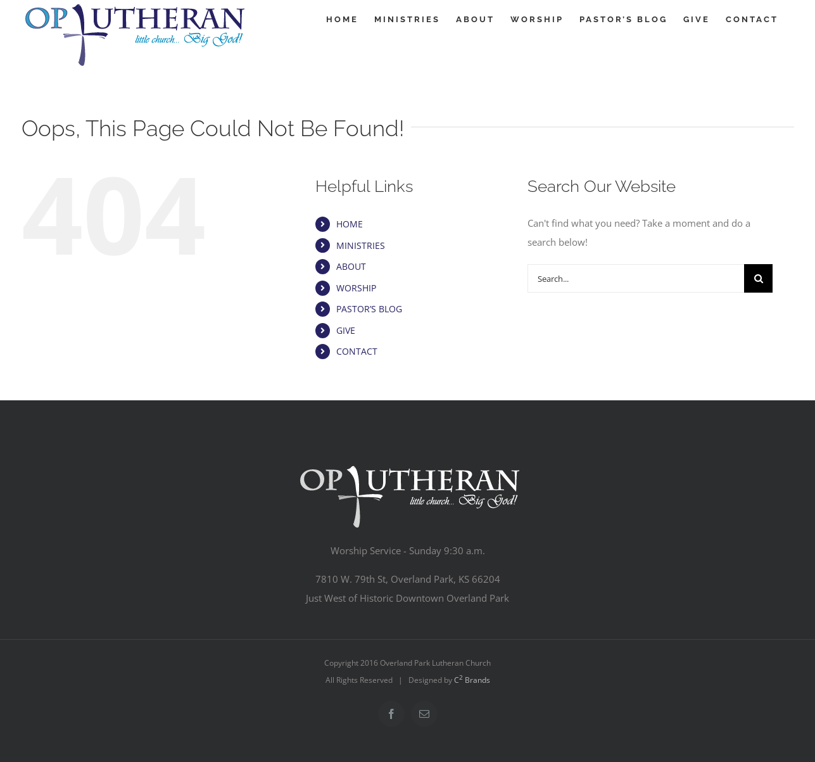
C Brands (472, 680)
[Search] (758, 278)
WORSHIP (356, 288)
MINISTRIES (360, 245)
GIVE (345, 330)
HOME (349, 224)
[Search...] (636, 278)
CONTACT (356, 351)
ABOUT (351, 266)
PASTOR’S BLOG (369, 309)
